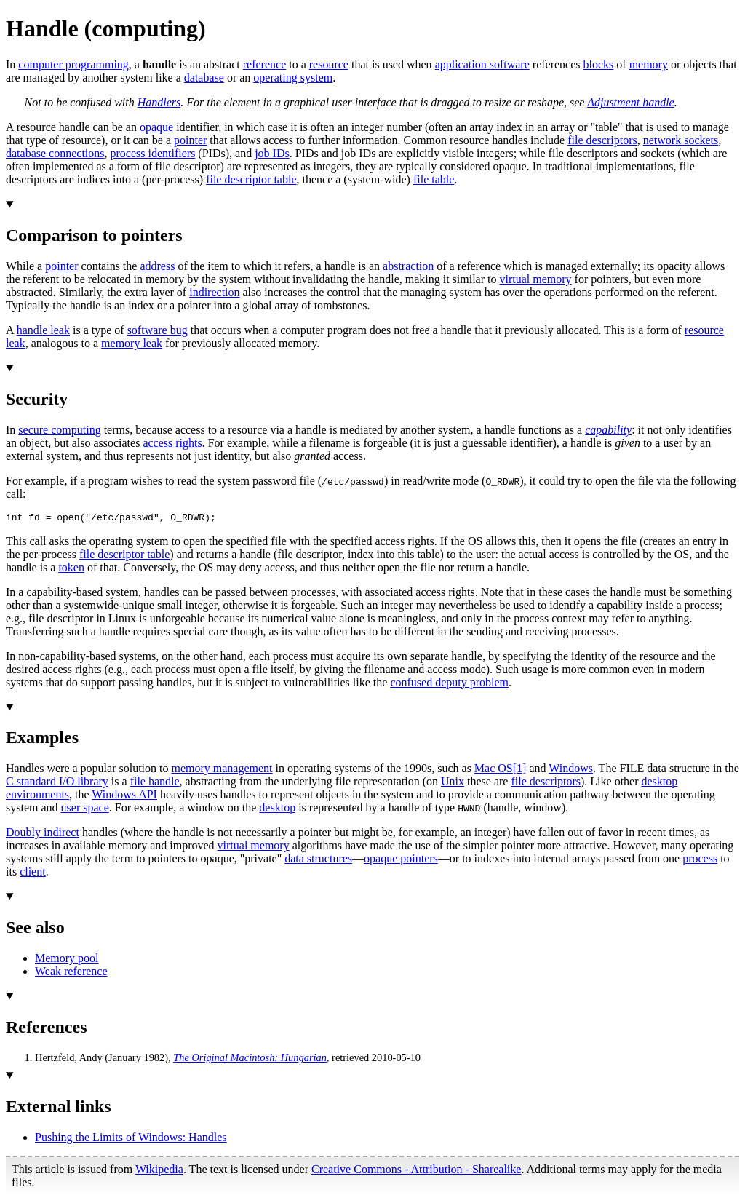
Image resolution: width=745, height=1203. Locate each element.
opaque (156, 127)
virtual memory (536, 279)
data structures (318, 860)
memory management (222, 770)
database (204, 77)
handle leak (43, 330)
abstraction (408, 266)
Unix (452, 783)
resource (328, 64)
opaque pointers (401, 860)
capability (608, 430)
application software (482, 64)
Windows (571, 770)
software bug (157, 330)
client (33, 873)
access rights (172, 443)
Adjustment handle (630, 102)
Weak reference (71, 973)
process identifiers (153, 153)
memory (648, 64)
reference (265, 64)
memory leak (131, 343)
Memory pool (67, 960)
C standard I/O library (57, 783)
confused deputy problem (449, 684)
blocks (598, 64)
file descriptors (602, 140)
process (699, 860)
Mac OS (493, 770)
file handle (155, 783)
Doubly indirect (42, 834)
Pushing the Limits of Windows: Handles (131, 1139)
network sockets (681, 140)
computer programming (73, 64)
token (71, 569)
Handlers (159, 102)
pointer (190, 140)
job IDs (272, 153)
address (157, 266)
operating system (292, 77)
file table (433, 179)
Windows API (124, 796)
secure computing (59, 430)
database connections (55, 153)
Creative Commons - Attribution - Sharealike (416, 1171)
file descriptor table (251, 179)
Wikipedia (159, 1171)
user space (85, 809)
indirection (214, 292)
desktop (277, 809)
